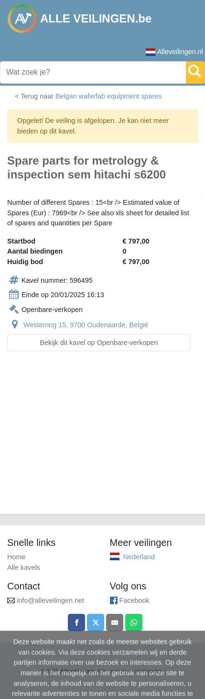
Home (16, 557)
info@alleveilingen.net (50, 600)
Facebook (134, 600)
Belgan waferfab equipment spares (108, 96)
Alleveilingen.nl (174, 52)
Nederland (139, 557)
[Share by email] (114, 622)
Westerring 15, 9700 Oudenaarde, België (85, 325)
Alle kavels (23, 567)
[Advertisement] (102, 438)
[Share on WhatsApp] (133, 622)
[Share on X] (95, 622)
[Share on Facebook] (76, 622)
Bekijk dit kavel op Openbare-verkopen (99, 342)
